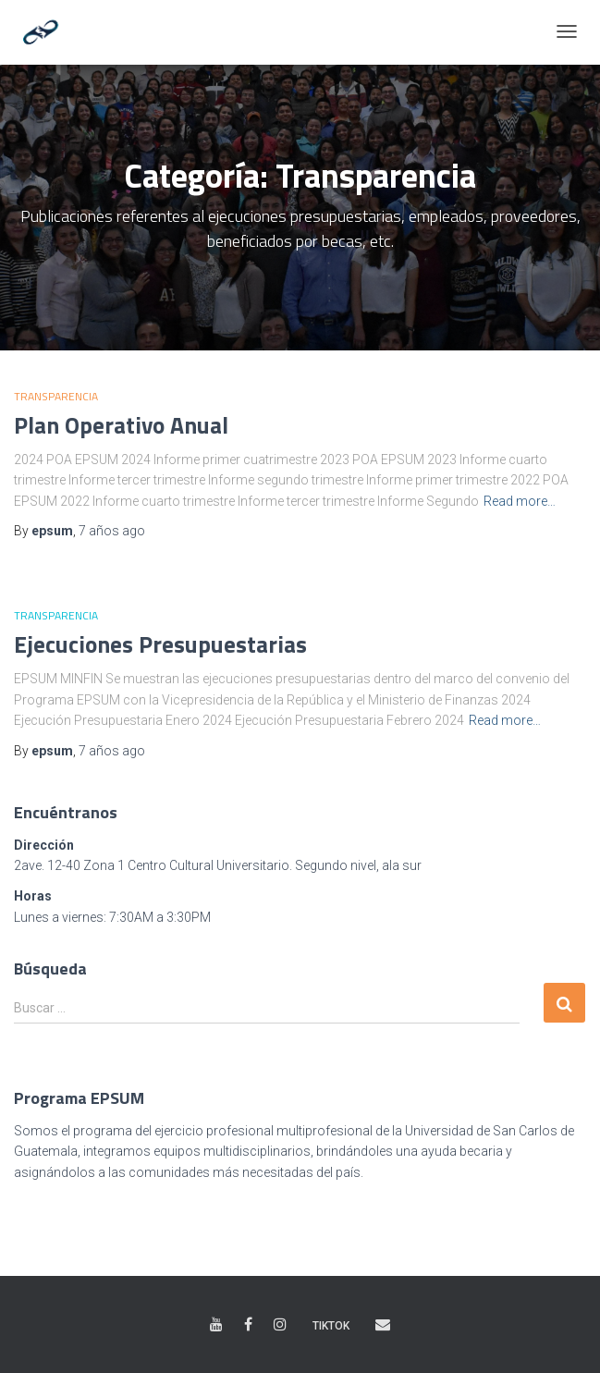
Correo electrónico (382, 1325)
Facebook (248, 1325)
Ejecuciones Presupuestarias (160, 644)
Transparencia (56, 396)
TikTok (330, 1325)
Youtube (216, 1325)
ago (112, 530)
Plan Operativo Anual (121, 425)
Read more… (520, 501)
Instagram (280, 1325)
